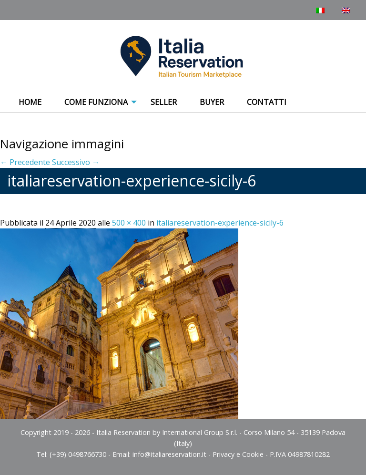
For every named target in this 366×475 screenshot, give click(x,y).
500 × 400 (129, 222)
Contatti (266, 102)
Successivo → (76, 162)
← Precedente (25, 162)
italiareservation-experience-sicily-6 (220, 222)
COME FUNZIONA (96, 102)
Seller (164, 102)
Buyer (212, 102)
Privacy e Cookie (238, 454)
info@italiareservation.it (169, 454)
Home (30, 102)
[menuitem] (30, 103)
